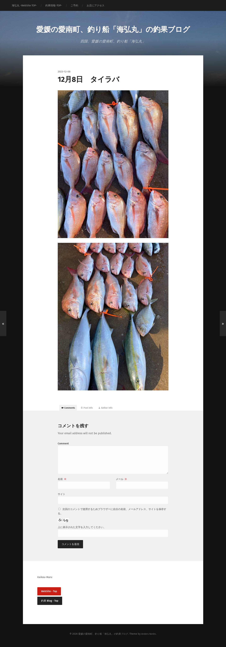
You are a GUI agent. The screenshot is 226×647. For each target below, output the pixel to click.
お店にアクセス (95, 5)
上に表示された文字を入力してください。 (82, 530)
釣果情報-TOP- (53, 5)
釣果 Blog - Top (49, 603)
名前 (62, 482)
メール (121, 482)
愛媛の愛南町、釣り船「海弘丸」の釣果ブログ (113, 28)
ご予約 (74, 5)
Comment (63, 446)
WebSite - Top (49, 594)
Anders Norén (150, 636)
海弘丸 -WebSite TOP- (24, 5)
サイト (61, 497)
